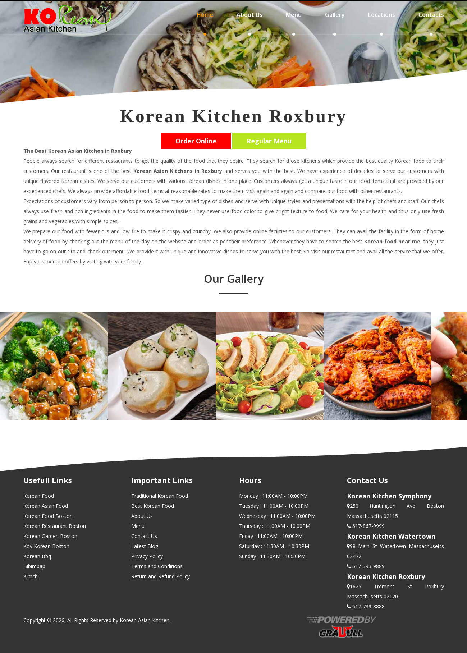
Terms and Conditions (157, 566)
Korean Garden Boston (50, 536)
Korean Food (38, 495)
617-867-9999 (368, 526)
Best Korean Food (152, 505)
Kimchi (31, 576)
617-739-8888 (368, 606)
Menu (138, 526)
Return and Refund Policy (160, 576)
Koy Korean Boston (46, 546)
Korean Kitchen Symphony (389, 496)
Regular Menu (269, 141)
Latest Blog (144, 546)
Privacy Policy (147, 556)
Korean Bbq (37, 556)
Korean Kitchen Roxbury (386, 576)
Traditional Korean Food (159, 495)
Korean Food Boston (48, 515)
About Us (142, 515)
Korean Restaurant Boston (54, 526)
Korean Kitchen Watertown (391, 536)
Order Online (195, 141)
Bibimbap (34, 566)
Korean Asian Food (45, 505)
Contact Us (144, 536)
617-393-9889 (368, 566)
